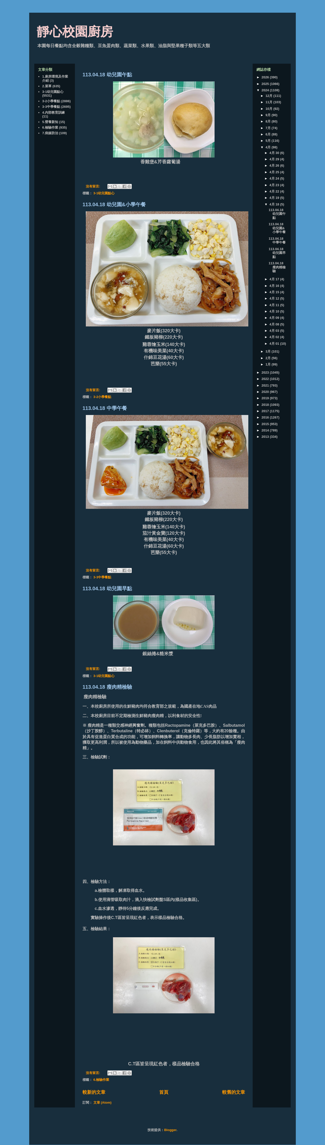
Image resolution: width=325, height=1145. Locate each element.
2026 (266, 77)
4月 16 (274, 286)
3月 (269, 351)
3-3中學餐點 (102, 577)
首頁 (163, 1092)
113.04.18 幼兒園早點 (107, 588)
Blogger (170, 1130)
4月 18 (274, 204)
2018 (266, 405)
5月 (269, 141)
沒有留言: (93, 186)
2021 (266, 385)
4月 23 (274, 185)
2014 (266, 430)
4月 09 (274, 318)
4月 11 (274, 305)
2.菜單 (47, 86)
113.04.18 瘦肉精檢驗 (107, 687)
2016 (266, 417)
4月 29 (274, 159)
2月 (269, 358)
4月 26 (274, 165)
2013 (266, 437)
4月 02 (274, 337)
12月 (269, 96)
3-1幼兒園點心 (104, 193)
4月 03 (274, 331)
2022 (266, 379)
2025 (266, 84)
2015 (266, 424)
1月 (269, 364)
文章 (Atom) (102, 1102)
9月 (269, 115)
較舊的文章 (233, 1092)
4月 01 (274, 343)
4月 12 (274, 298)
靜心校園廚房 (75, 32)
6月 (269, 134)
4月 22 (274, 191)
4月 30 (274, 153)
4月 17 (274, 279)
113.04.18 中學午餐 (105, 408)
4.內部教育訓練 (53, 112)
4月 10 (274, 311)
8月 (269, 121)
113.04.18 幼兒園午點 (107, 74)
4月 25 (274, 172)
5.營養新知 (50, 122)
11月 (269, 102)
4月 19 (274, 198)
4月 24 (274, 178)
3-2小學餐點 (102, 397)
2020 (266, 392)
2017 (266, 411)
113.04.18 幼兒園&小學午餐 (114, 204)
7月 (269, 128)
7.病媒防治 (50, 133)
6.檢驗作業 (101, 1080)
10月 (269, 109)
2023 (266, 372)
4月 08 (274, 324)
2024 (266, 90)
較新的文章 (94, 1092)
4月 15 (274, 292)
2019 (266, 398)
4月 (269, 147)
